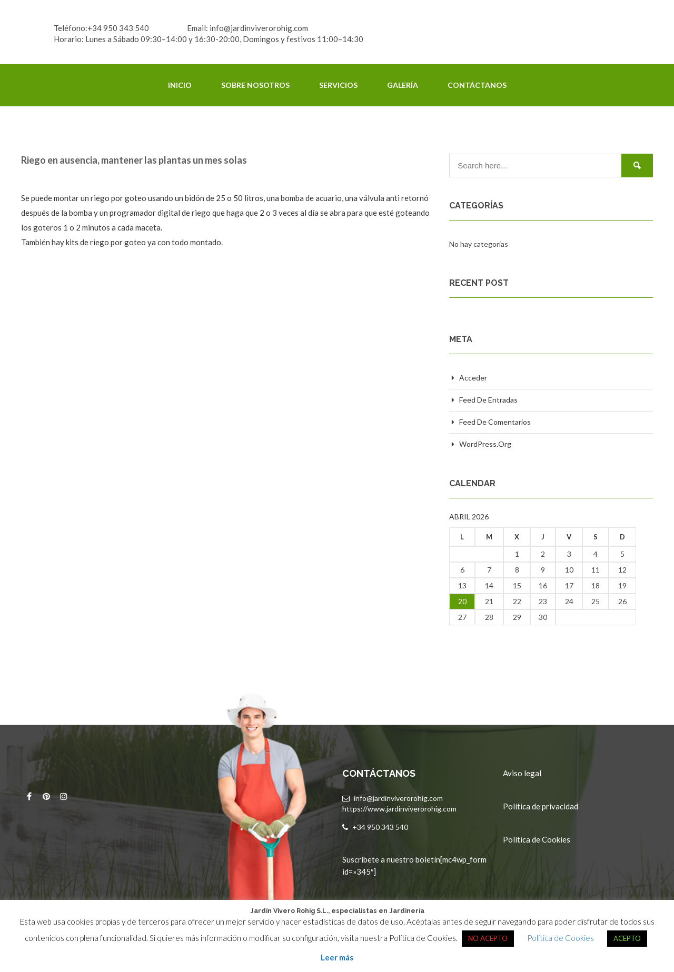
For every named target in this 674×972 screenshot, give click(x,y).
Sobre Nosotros (255, 85)
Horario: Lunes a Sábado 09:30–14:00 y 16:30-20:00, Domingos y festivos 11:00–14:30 (208, 39)
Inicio (180, 85)
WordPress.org (485, 443)
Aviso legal (522, 773)
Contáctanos (477, 85)
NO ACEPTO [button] (488, 938)
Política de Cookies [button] (560, 938)
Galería (402, 85)
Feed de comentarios (495, 421)
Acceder (473, 377)
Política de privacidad (540, 806)
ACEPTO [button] (627, 938)
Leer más (337, 957)
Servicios (338, 85)
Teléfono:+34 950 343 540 (101, 28)
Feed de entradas (488, 399)
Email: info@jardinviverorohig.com (247, 28)
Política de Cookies (536, 839)
